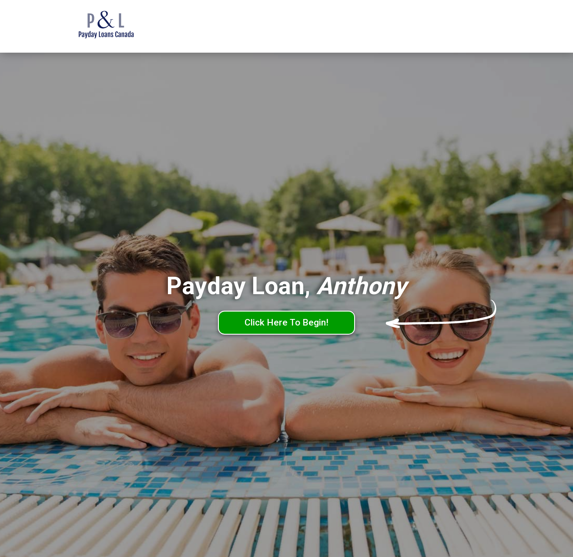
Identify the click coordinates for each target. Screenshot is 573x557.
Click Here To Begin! (286, 322)
